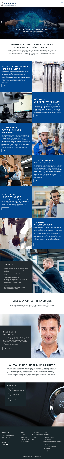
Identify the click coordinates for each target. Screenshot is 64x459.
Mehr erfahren (8, 348)
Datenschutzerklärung (49, 435)
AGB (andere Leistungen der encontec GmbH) (53, 442)
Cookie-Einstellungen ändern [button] (50, 444)
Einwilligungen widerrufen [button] (50, 450)
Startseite (23, 432)
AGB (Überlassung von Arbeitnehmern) (49, 438)
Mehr (5, 85)
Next (62, 22)
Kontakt (45, 432)
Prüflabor (23, 434)
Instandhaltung (24, 437)
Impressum (46, 434)
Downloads (35, 437)
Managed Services (25, 439)
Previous (1, 22)
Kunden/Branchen (25, 441)
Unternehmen (35, 432)
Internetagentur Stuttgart (37, 456)
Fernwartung (47, 451)
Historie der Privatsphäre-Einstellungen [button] (50, 447)
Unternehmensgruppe (37, 434)
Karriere (34, 439)
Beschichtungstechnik (26, 435)
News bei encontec (36, 435)
